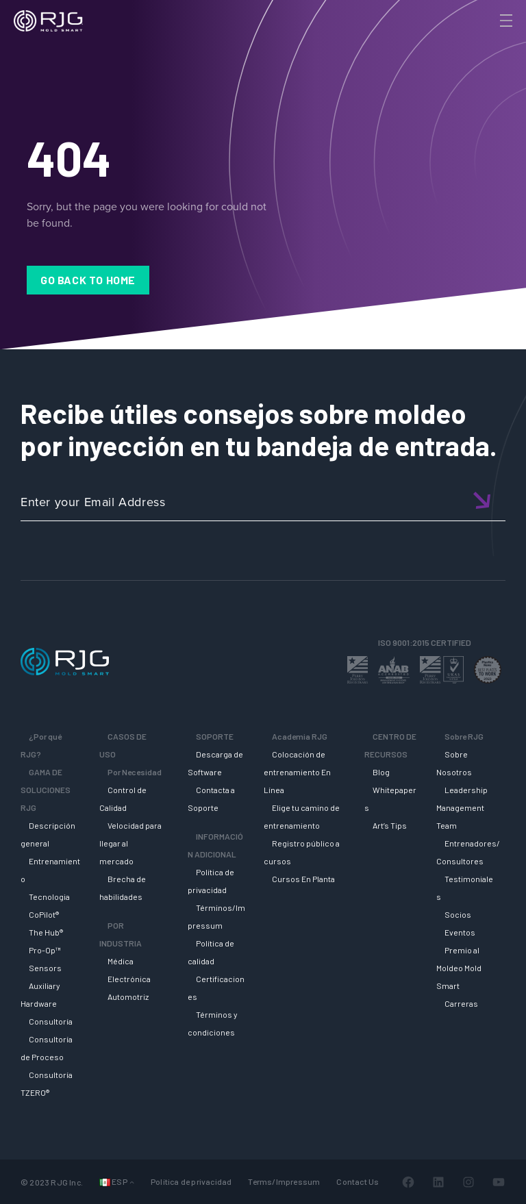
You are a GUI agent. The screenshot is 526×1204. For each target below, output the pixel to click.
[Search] (487, 43)
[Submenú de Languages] (131, 1181)
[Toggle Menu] (504, 20)
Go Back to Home (88, 279)
